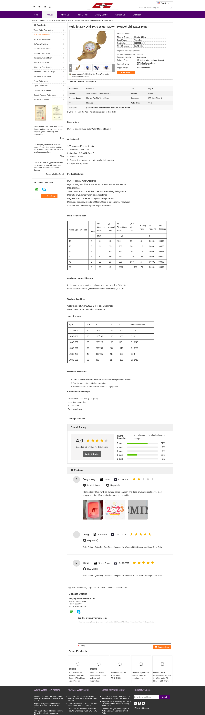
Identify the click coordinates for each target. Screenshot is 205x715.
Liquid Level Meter (40, 86)
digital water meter (97, 587)
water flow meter (79, 587)
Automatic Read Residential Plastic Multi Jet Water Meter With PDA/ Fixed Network (162, 677)
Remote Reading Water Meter (45, 95)
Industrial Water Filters (42, 49)
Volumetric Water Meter (42, 76)
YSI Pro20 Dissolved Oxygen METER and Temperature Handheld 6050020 (116, 697)
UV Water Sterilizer (41, 44)
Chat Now (137, 15)
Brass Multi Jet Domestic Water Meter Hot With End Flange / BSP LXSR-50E (82, 710)
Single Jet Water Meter (42, 39)
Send (164, 697)
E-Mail (137, 708)
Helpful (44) (92, 540)
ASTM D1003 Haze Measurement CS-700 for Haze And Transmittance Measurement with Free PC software (99, 680)
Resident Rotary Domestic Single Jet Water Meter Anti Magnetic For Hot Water (115, 711)
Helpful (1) (115, 485)
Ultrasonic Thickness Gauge (44, 72)
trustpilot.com (93, 485)
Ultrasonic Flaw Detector (43, 67)
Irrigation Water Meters (42, 90)
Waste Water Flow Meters (43, 30)
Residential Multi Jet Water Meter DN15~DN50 (118, 675)
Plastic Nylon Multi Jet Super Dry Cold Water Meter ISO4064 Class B (82, 705)
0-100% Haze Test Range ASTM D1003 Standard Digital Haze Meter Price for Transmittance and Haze (77, 680)
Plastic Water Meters (41, 100)
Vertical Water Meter (41, 63)
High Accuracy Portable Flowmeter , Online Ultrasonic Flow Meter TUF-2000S (47, 706)
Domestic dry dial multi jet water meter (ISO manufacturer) (140, 675)
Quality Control (101, 15)
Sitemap (145, 708)
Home (35, 15)
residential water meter (118, 587)
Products (49, 15)
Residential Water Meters (43, 58)
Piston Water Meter (41, 81)
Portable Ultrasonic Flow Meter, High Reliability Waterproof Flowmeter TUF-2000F (48, 698)
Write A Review (92, 454)
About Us (65, 15)
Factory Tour (82, 15)
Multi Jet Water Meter (57, 20)
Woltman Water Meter (42, 53)
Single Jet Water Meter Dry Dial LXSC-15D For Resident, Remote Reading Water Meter (116, 704)
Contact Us (120, 15)
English (165, 3)
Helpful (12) (92, 569)
